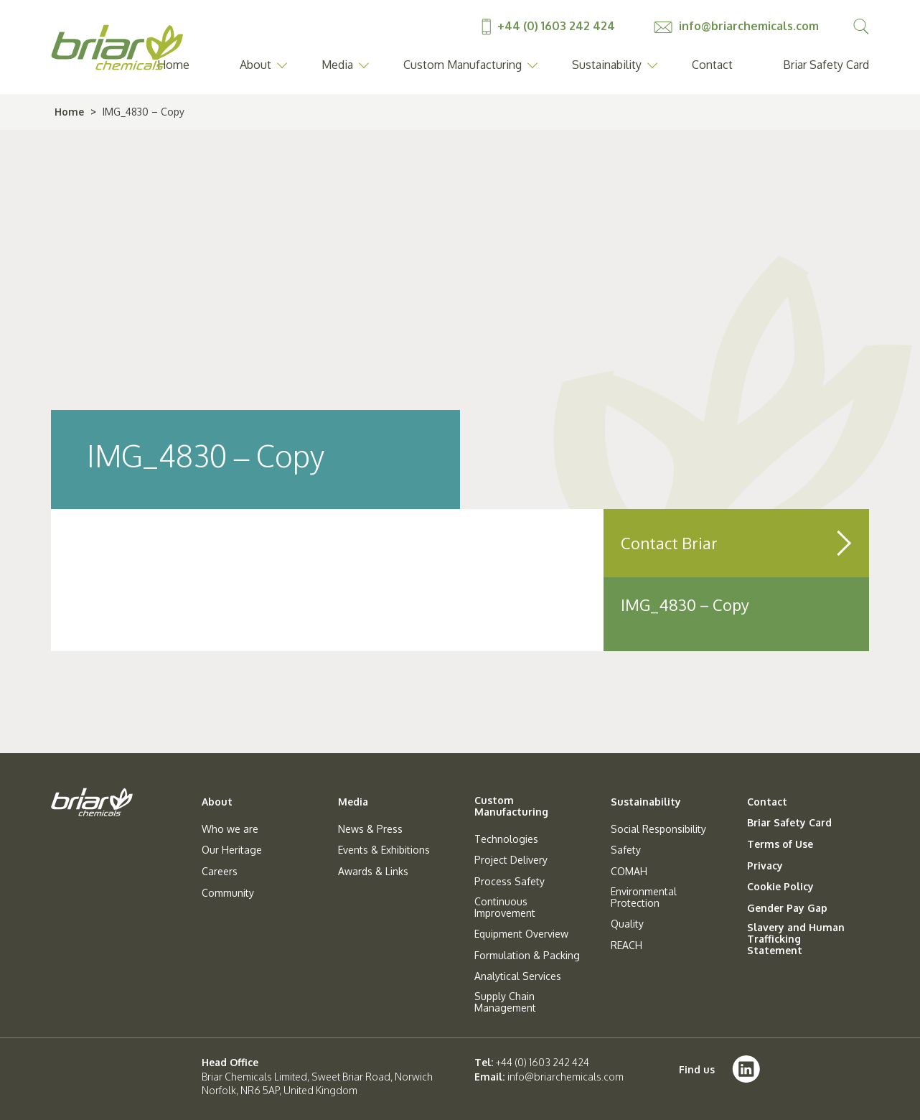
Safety (626, 850)
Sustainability (607, 64)
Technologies (506, 839)
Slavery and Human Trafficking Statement (796, 939)
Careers (220, 871)
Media (337, 64)
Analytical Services (517, 976)
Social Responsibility (658, 829)
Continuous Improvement (504, 907)
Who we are (230, 829)
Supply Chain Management (505, 1002)
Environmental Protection (644, 897)
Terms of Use (780, 844)
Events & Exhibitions (384, 850)
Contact (712, 64)
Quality (627, 924)
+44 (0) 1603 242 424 (550, 26)
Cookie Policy (780, 886)
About (255, 64)
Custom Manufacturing (462, 64)
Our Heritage (232, 850)
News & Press (370, 829)
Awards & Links (373, 871)
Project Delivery (511, 860)
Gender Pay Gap (787, 908)
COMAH (629, 871)
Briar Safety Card (826, 64)
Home (69, 112)
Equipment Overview (521, 934)
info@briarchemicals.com (736, 26)
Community (228, 893)
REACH (626, 945)
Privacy (765, 866)
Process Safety (509, 881)
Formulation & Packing (527, 955)
